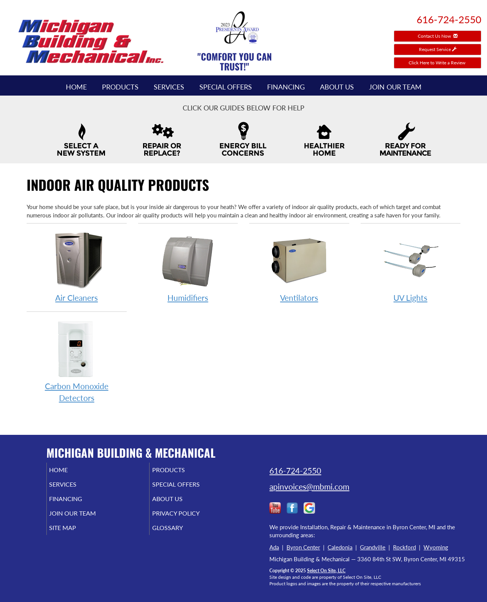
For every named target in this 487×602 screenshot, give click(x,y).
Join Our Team (395, 87)
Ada (274, 547)
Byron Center (303, 547)
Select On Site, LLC (326, 570)
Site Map (73, 534)
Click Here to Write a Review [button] (437, 62)
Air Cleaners (77, 266)
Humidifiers (188, 266)
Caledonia (340, 547)
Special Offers (225, 87)
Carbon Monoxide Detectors (77, 360)
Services (169, 87)
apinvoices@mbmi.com (309, 486)
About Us (337, 87)
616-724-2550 (295, 470)
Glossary (178, 534)
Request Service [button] (438, 49)
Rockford (404, 547)
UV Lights (411, 266)
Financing (286, 87)
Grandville (372, 547)
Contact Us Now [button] (438, 36)
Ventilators (299, 266)
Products (120, 87)
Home (76, 87)
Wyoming (435, 547)
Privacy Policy (187, 518)
